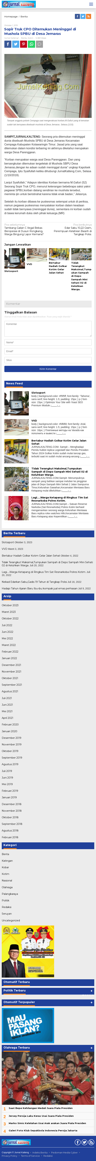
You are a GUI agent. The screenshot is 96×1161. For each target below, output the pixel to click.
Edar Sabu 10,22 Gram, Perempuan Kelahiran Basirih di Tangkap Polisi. (71, 229)
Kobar (5, 867)
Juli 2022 (7, 625)
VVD (29, 264)
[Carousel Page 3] (87, 995)
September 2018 (12, 824)
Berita (24, 16)
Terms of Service (30, 1155)
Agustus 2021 (10, 691)
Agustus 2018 (10, 830)
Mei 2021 (7, 711)
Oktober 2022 (10, 618)
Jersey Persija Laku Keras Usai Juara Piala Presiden (41, 1115)
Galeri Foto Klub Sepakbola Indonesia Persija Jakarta (43, 1130)
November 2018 (12, 810)
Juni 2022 (7, 631)
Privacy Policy (9, 1155)
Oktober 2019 (10, 751)
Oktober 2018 (10, 817)
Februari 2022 (10, 651)
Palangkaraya (10, 893)
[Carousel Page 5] (92, 995)
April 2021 (7, 718)
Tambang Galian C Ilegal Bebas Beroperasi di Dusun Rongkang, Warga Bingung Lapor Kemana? (25, 229)
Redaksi (6, 907)
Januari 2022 (9, 658)
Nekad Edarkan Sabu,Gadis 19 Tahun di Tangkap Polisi (34, 581)
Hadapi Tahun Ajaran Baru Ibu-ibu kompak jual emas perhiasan (39, 588)
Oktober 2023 (10, 605)
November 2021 (11, 671)
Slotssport (11, 271)
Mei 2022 (7, 638)
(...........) (54, 405)
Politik (5, 900)
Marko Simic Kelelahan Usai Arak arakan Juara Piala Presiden (47, 1123)
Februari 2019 (10, 790)
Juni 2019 (7, 777)
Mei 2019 (7, 784)
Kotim (30, 38)
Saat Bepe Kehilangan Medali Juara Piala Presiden (41, 1108)
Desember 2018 (11, 804)
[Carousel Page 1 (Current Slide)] (83, 995)
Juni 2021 (7, 704)
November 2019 (11, 744)
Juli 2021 (7, 698)
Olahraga (7, 887)
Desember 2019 (11, 737)
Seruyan (7, 913)
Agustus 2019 (10, 764)
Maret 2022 (9, 645)
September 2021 (12, 684)
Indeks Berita (39, 1152)
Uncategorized (11, 920)
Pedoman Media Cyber (64, 1152)
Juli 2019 (7, 771)
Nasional (7, 880)
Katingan (7, 860)
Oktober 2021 (10, 678)
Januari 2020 (9, 731)
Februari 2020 (10, 724)
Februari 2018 (10, 837)
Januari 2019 (9, 797)
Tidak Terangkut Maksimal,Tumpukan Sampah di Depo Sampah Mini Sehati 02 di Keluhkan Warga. (59, 471)
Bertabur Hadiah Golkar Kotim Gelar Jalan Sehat (31, 555)
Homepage (11, 16)
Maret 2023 (9, 611)
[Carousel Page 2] (85, 995)
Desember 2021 (11, 665)
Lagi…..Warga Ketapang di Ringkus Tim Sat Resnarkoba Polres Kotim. (59, 499)
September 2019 (12, 757)
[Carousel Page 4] (90, 995)
